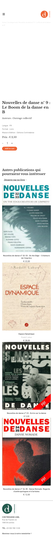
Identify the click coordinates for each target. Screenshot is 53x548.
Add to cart (9, 149)
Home (4, 22)
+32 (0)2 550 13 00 (11, 528)
